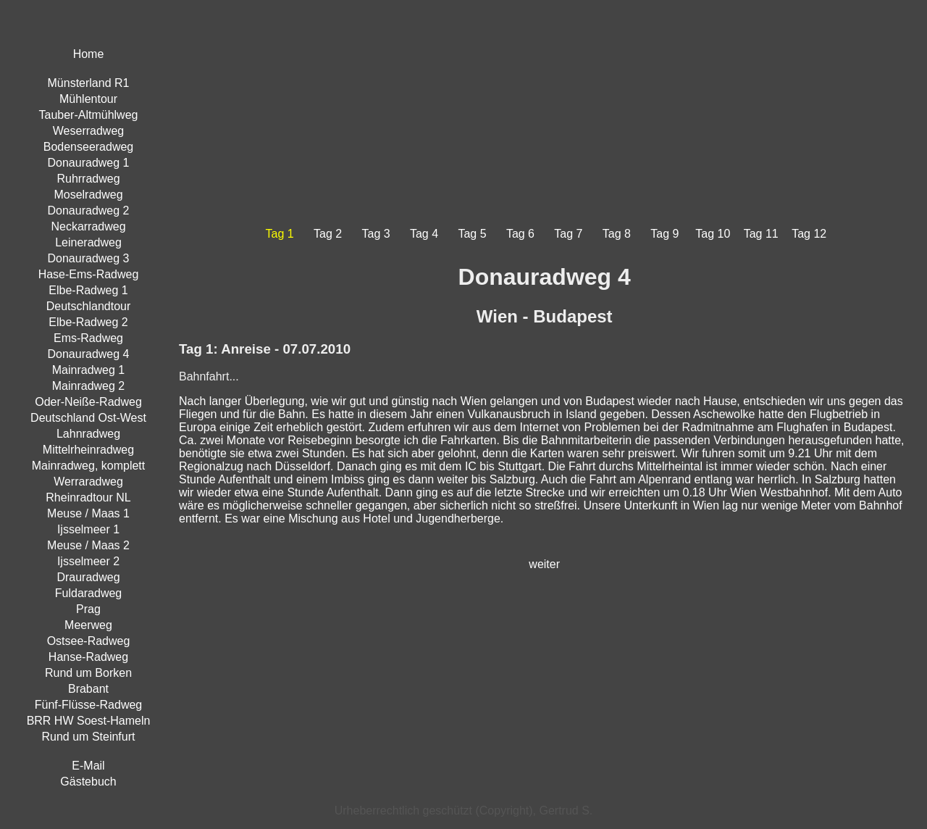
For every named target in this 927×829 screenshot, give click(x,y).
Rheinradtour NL (88, 497)
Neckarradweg (88, 226)
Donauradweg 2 (89, 210)
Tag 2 (328, 234)
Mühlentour (88, 99)
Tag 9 (664, 234)
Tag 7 (568, 234)
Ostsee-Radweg (88, 641)
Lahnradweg (88, 434)
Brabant (88, 689)
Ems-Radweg (88, 338)
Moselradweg (88, 194)
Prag (88, 609)
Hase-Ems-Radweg (88, 274)
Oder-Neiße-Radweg (88, 402)
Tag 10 (712, 234)
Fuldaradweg (88, 593)
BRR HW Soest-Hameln (89, 721)
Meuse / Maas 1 (88, 513)
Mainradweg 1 (88, 370)
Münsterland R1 (89, 83)
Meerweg (88, 625)
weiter (544, 564)
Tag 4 (424, 234)
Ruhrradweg (87, 178)
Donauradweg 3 (89, 258)
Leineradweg (88, 242)
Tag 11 (761, 234)
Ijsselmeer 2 (88, 561)
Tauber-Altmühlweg (88, 115)
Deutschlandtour (88, 306)
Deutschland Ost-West (88, 418)
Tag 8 (617, 234)
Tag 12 (809, 234)
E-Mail (88, 765)
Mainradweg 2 (88, 386)
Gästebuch (88, 781)
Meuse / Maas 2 (88, 545)
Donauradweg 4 (89, 354)
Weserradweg (88, 131)
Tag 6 (520, 234)
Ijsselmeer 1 (88, 529)
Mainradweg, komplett (89, 465)
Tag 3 (376, 234)
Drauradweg (87, 577)
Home (88, 54)
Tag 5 (472, 234)
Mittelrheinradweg (88, 449)
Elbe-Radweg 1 (88, 290)
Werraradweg (88, 481)
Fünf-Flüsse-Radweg (89, 705)
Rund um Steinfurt (88, 736)
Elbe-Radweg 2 (88, 322)
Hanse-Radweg (88, 657)
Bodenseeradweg (88, 147)
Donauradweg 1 (89, 163)
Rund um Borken (88, 673)
